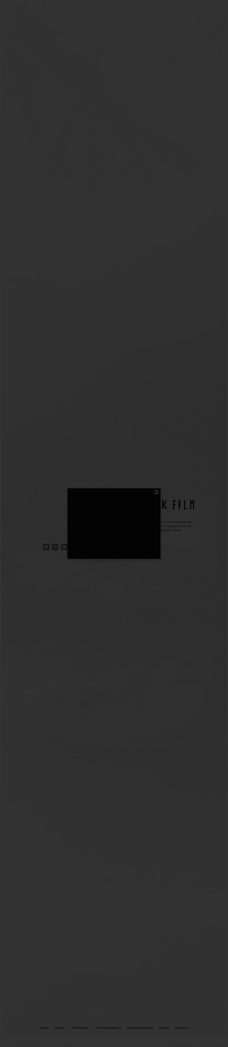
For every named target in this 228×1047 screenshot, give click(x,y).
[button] (156, 492)
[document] (114, 523)
